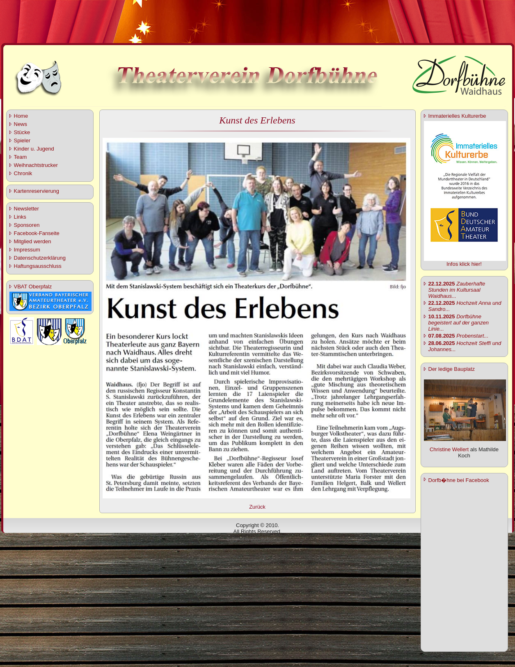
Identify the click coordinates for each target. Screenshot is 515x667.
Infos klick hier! (464, 264)
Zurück (257, 507)
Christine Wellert (449, 449)
